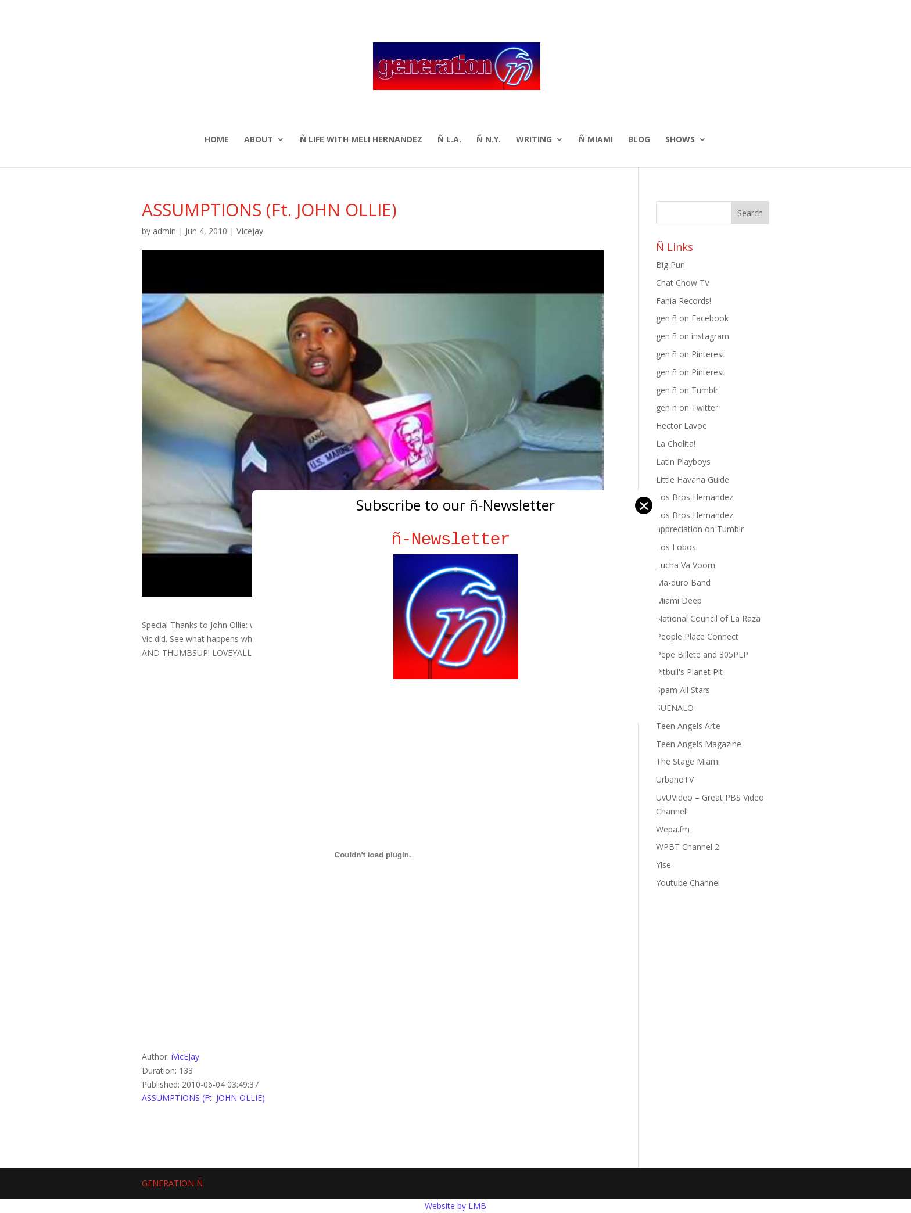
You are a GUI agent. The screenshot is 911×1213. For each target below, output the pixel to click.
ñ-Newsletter (456, 539)
